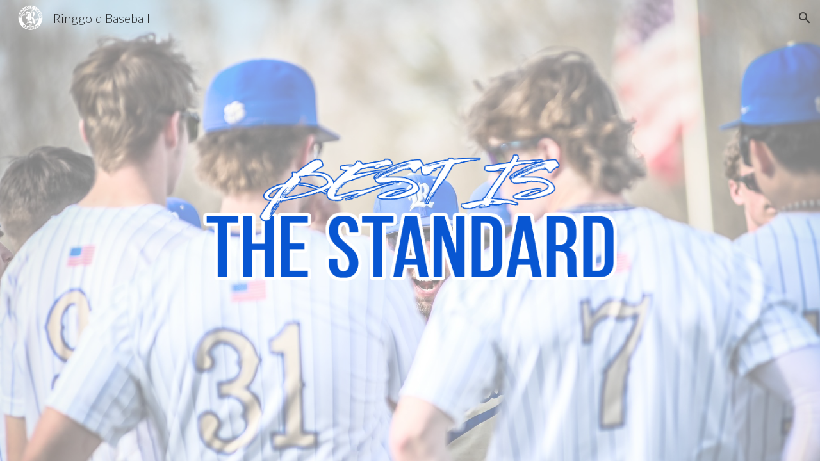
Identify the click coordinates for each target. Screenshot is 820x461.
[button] (804, 18)
